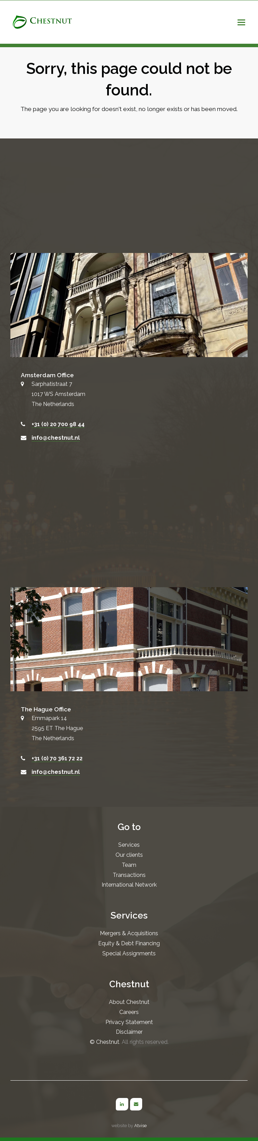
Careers (129, 1012)
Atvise (140, 1125)
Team (129, 865)
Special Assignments (129, 953)
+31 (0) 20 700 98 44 (58, 424)
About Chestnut (129, 1002)
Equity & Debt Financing (129, 943)
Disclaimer (129, 1032)
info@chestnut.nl (56, 437)
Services (129, 845)
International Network (129, 884)
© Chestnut (104, 1042)
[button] (241, 22)
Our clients (129, 855)
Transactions (129, 875)
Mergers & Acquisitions (129, 933)
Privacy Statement (129, 1022)
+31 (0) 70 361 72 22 (57, 758)
